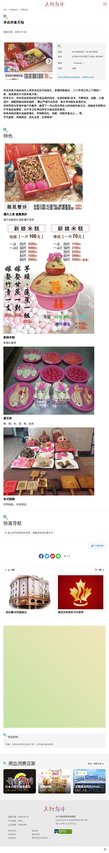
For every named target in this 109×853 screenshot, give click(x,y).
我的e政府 (56, 831)
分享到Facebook (41, 556)
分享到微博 (52, 556)
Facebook (78, 63)
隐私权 (35, 831)
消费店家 (24, 10)
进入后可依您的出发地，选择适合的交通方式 (29, 533)
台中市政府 (54, 809)
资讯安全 (12, 834)
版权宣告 (36, 834)
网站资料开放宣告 (40, 838)
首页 (5, 10)
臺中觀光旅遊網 (54, 4)
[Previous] (8, 61)
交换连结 (12, 838)
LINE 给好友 (58, 556)
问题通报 (99, 545)
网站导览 (12, 831)
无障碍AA (65, 831)
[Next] (49, 61)
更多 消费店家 (96, 763)
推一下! (46, 556)
